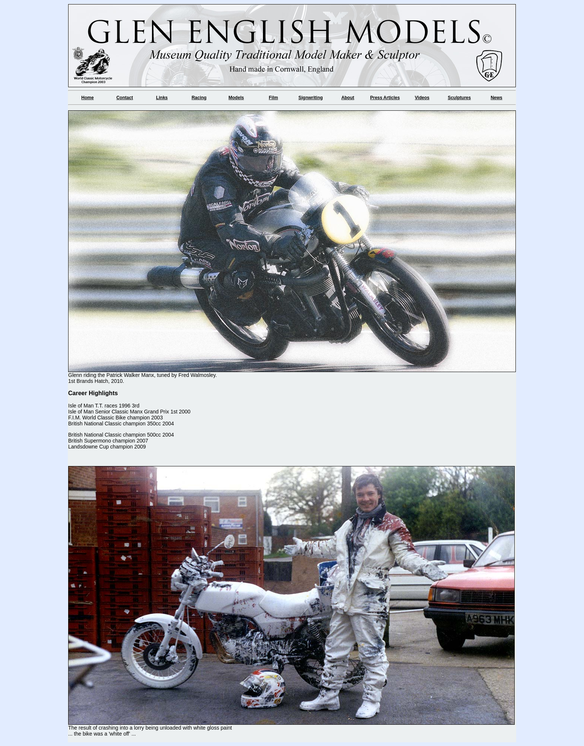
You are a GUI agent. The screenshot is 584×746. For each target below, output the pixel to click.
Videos (422, 97)
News (496, 97)
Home (87, 97)
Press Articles (385, 97)
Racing (198, 97)
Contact (124, 97)
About (347, 97)
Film (273, 97)
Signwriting (310, 97)
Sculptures (459, 97)
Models (236, 97)
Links (162, 97)
